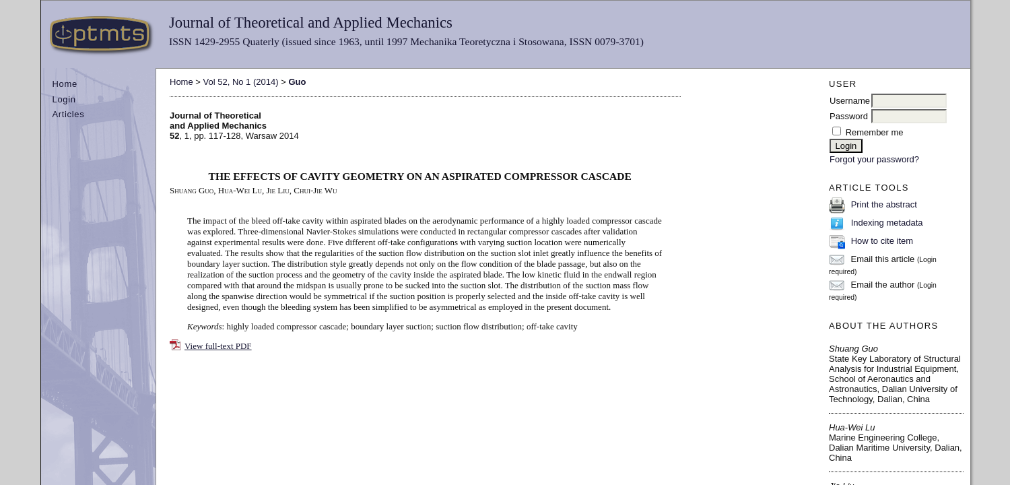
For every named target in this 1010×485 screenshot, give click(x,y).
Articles (69, 114)
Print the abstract (884, 204)
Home (65, 84)
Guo (297, 82)
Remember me (875, 132)
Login (64, 99)
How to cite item (882, 241)
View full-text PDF (218, 346)
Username (850, 101)
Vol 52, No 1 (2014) (241, 82)
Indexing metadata (887, 223)
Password (849, 116)
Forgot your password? (874, 159)
